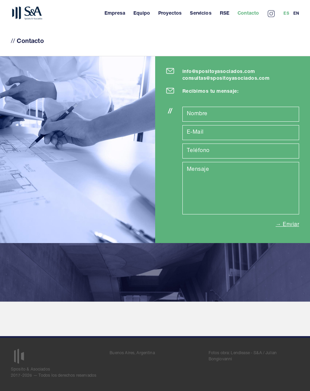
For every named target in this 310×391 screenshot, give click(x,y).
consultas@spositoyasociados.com (226, 78)
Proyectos (170, 13)
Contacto (248, 13)
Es (286, 14)
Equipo (141, 13)
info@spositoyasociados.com (218, 72)
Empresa (114, 13)
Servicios (200, 13)
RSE (224, 13)
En (296, 14)
